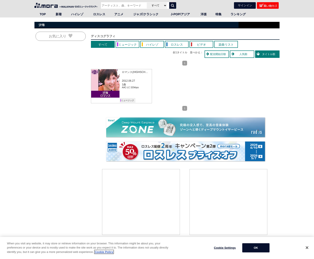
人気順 (243, 54)
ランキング (238, 14)
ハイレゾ (77, 14)
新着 (59, 14)
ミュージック (127, 100)
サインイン (245, 5)
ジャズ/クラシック (146, 14)
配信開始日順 (218, 54)
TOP (43, 14)
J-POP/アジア (180, 14)
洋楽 (204, 14)
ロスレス (99, 14)
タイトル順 (268, 54)
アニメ (118, 14)
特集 (218, 14)
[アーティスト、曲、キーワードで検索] (123, 5)
